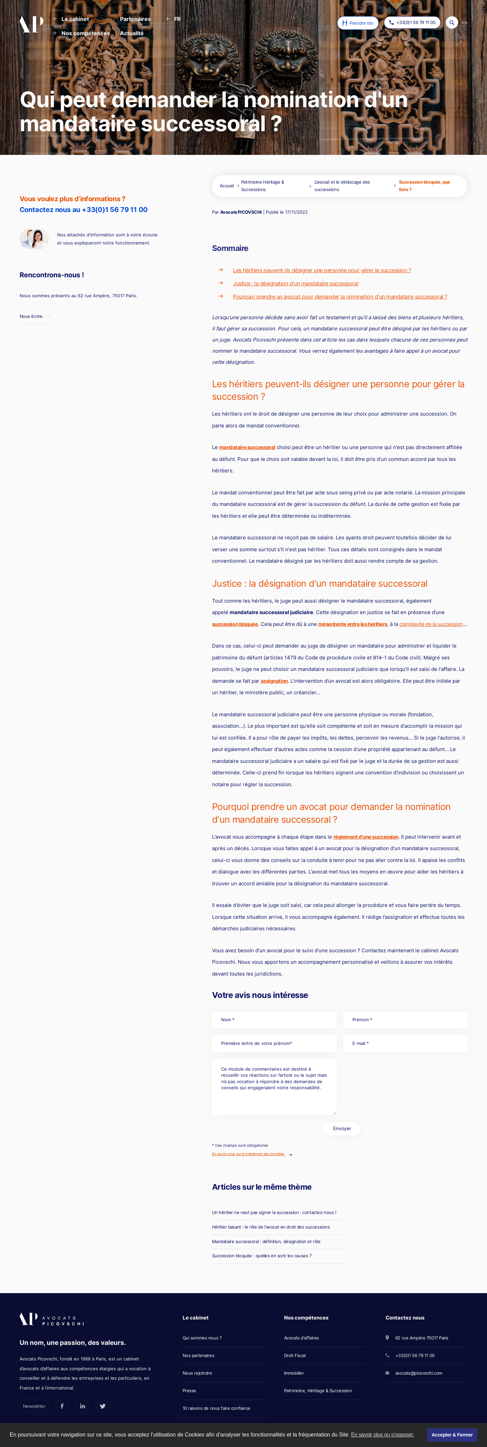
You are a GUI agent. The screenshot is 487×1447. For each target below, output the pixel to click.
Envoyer (342, 1128)
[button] (71, 20)
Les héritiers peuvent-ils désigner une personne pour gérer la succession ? (322, 270)
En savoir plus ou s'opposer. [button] (382, 1435)
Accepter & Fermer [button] (452, 1435)
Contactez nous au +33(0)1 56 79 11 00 (84, 210)
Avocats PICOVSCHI (241, 212)
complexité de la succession (431, 624)
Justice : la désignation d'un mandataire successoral (295, 283)
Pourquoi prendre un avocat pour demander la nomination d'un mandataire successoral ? (340, 296)
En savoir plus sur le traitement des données (248, 1153)
